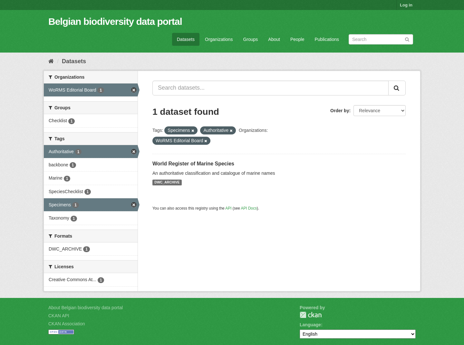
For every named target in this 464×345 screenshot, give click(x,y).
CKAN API (58, 315)
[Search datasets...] (270, 88)
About (274, 39)
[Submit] (407, 39)
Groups (250, 39)
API (228, 208)
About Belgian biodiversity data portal (85, 307)
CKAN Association (66, 323)
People (297, 39)
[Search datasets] (381, 39)
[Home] (51, 61)
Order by (339, 110)
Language (310, 324)
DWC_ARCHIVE (166, 182)
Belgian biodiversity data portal (115, 21)
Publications (327, 39)
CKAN (311, 314)
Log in (406, 5)
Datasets (186, 39)
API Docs (249, 208)
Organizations (219, 39)
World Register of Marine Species (193, 163)
